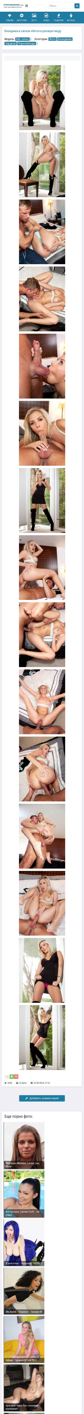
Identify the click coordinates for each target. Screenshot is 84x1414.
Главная (9, 17)
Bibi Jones (22, 39)
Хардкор (10, 43)
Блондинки (65, 39)
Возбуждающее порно (61, 1382)
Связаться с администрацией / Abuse (24, 1380)
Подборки (59, 17)
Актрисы (71, 17)
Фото (34, 17)
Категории (22, 17)
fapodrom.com (14, 6)
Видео (46, 17)
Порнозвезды (26, 43)
